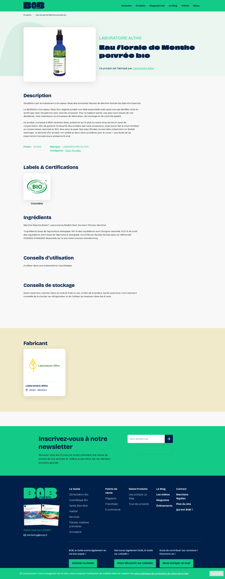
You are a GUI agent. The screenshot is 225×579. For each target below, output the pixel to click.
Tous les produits (139, 504)
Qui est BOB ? (184, 509)
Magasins (110, 498)
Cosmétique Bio (78, 500)
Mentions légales (182, 496)
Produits (141, 5)
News (196, 5)
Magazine (162, 500)
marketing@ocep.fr (35, 535)
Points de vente (111, 490)
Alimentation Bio (78, 494)
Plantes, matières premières (79, 524)
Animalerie (75, 532)
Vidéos (185, 5)
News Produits (138, 489)
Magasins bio (157, 5)
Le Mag (173, 5)
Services (74, 516)
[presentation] (154, 463)
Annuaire (126, 5)
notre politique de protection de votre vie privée (161, 573)
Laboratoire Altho (143, 68)
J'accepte (216, 573)
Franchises (111, 504)
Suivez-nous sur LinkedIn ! (38, 530)
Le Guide (74, 489)
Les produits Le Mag (138, 496)
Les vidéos (163, 494)
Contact (181, 489)
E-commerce (112, 509)
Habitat (73, 511)
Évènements (164, 505)
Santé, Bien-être (78, 505)
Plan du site (183, 504)
